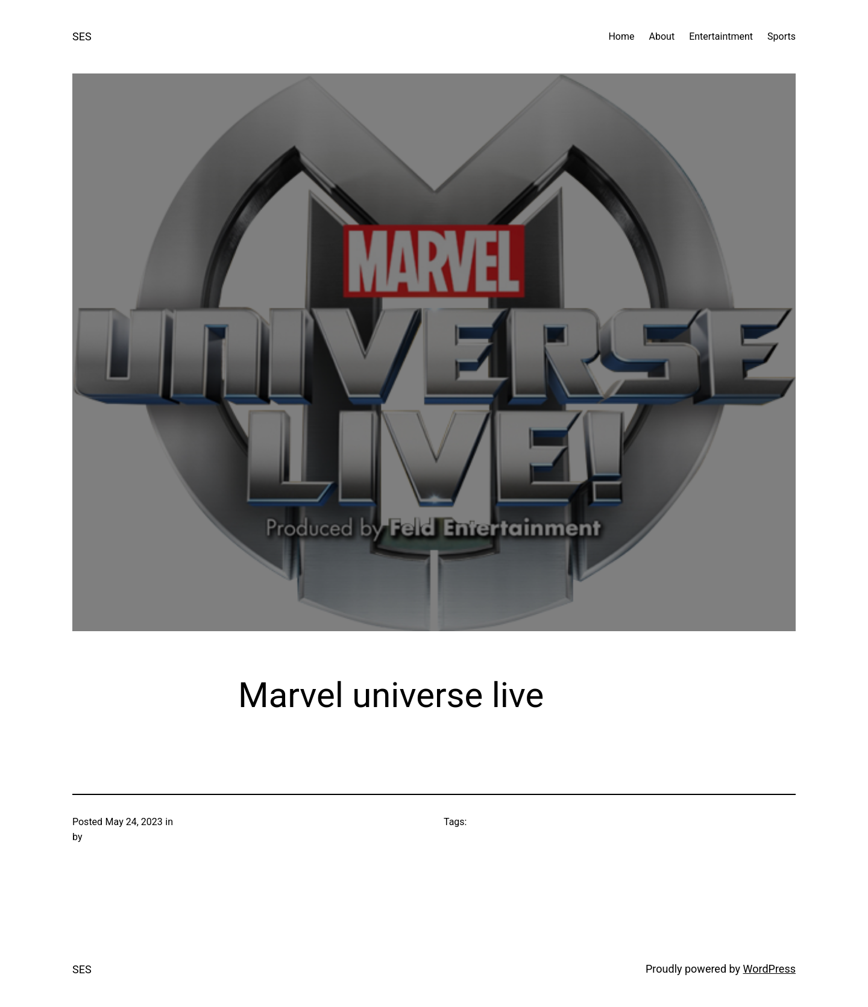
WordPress (769, 968)
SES (82, 36)
